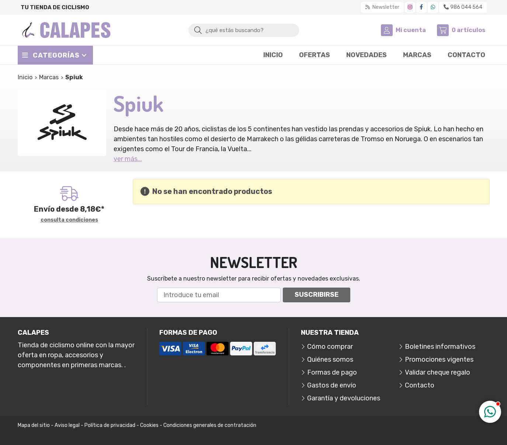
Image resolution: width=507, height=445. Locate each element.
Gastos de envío (331, 385)
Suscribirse (316, 295)
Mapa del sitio (34, 425)
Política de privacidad (109, 425)
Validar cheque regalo (437, 372)
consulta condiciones (69, 220)
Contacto (419, 385)
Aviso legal (67, 425)
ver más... (128, 159)
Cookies (149, 425)
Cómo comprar (330, 347)
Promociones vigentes (439, 359)
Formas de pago (332, 372)
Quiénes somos (330, 359)
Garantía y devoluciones (343, 398)
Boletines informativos (440, 347)
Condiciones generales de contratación (209, 425)
